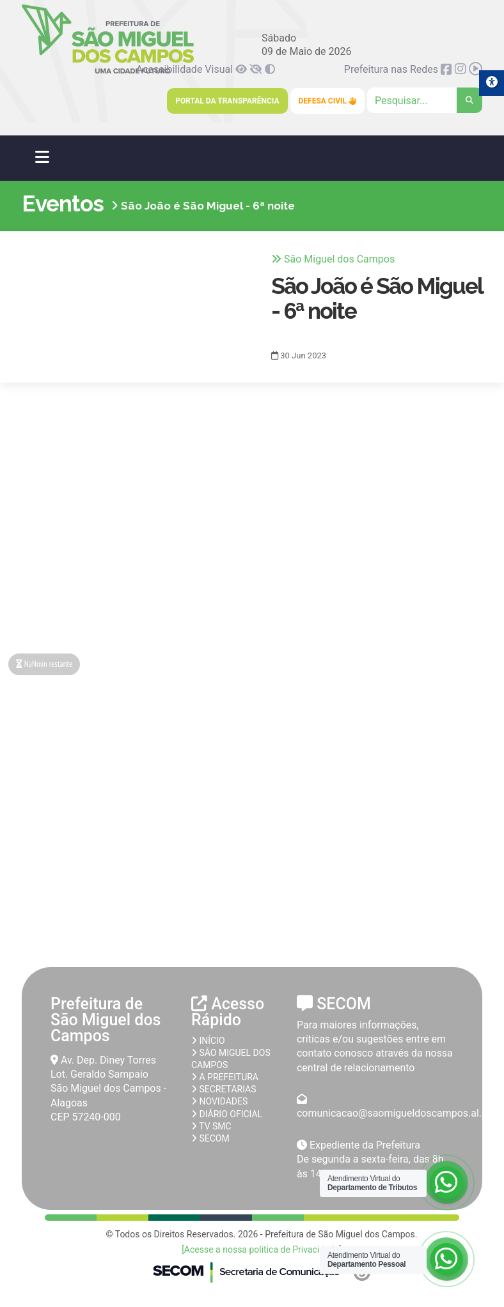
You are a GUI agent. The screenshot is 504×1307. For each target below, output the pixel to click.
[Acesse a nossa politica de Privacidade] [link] (262, 1249)
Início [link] (208, 1041)
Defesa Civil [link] (328, 100)
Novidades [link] (219, 1101)
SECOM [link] (210, 1138)
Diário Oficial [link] (226, 1114)
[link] (242, 69)
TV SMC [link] (211, 1126)
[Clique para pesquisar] (424, 100)
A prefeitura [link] (224, 1077)
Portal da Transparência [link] (227, 100)
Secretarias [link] (223, 1089)
